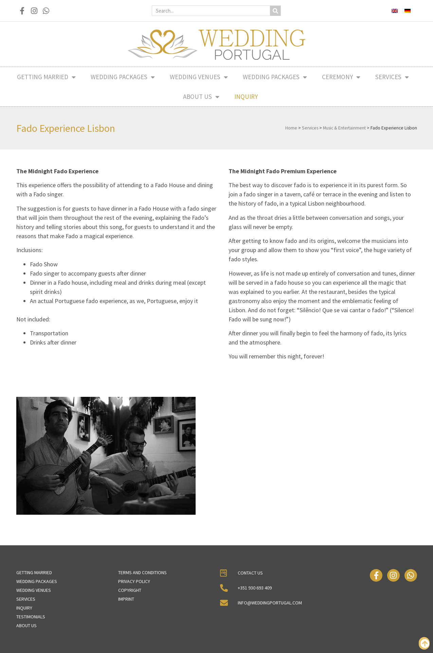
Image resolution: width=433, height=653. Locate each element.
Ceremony (341, 77)
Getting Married (46, 77)
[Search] (275, 11)
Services (392, 77)
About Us (201, 96)
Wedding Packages (123, 77)
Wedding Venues (199, 77)
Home (291, 128)
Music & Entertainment (344, 128)
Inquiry (246, 96)
